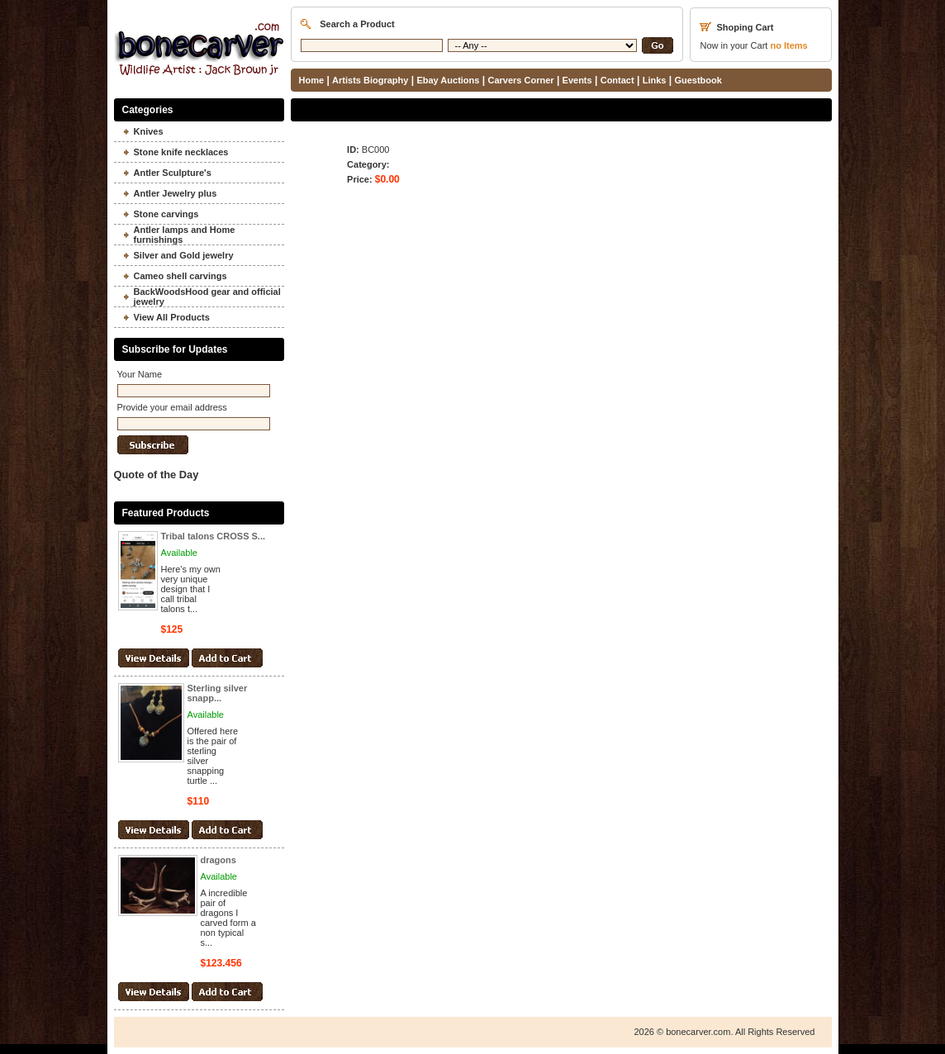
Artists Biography (370, 80)
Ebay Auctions (447, 80)
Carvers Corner (520, 80)
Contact (617, 80)
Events (577, 80)
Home (312, 80)
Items (788, 45)
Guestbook (697, 80)
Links (655, 80)
